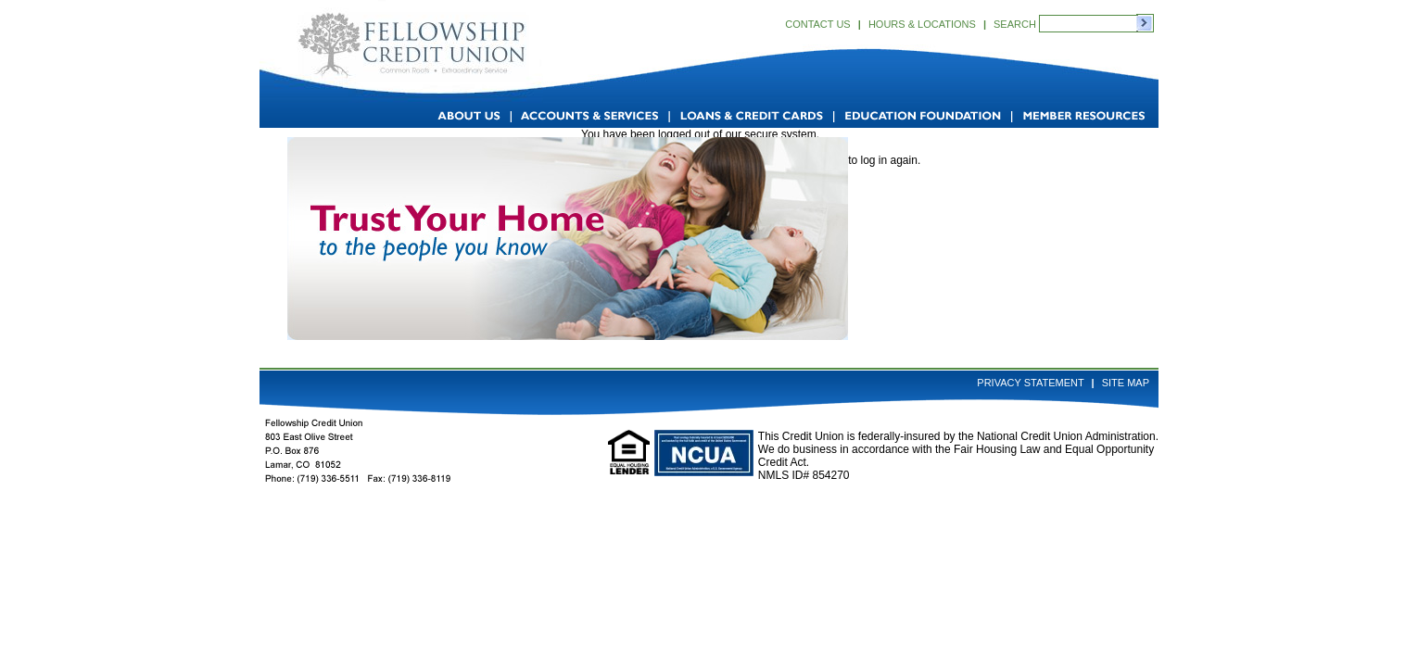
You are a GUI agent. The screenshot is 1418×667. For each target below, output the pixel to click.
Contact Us (818, 24)
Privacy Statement (1030, 382)
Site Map (1125, 382)
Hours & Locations (922, 24)
